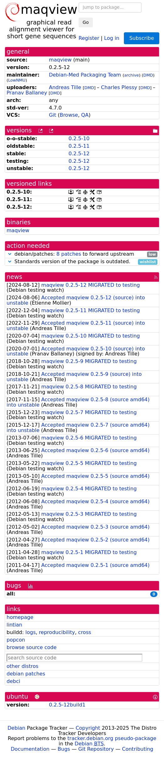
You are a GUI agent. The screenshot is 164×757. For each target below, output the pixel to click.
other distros (22, 666)
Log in (111, 38)
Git (52, 115)
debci (13, 681)
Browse (69, 115)
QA (85, 115)
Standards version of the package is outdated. (82, 261)
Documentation (30, 749)
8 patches (68, 254)
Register (89, 38)
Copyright (88, 728)
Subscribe (141, 38)
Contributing (137, 749)
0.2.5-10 (78, 138)
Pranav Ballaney (27, 93)
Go (86, 22)
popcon (16, 640)
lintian (14, 625)
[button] (9, 254)
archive (131, 75)
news (14, 276)
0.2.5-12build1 (67, 705)
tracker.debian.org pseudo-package (111, 738)
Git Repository (96, 749)
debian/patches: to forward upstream (82, 254)
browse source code (31, 647)
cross (84, 632)
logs (30, 632)
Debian (16, 728)
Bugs (64, 749)
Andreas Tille (65, 87)
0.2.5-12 (78, 154)
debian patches (26, 674)
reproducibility (57, 632)
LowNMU (16, 80)
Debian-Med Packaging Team (85, 75)
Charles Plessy (119, 87)
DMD (148, 75)
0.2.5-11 (78, 146)
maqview (60, 60)
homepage (20, 617)
